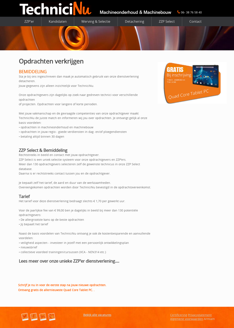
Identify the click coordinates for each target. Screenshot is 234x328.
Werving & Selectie (95, 21)
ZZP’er (29, 21)
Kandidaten (58, 21)
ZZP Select (167, 21)
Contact (195, 21)
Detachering (134, 21)
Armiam (209, 319)
